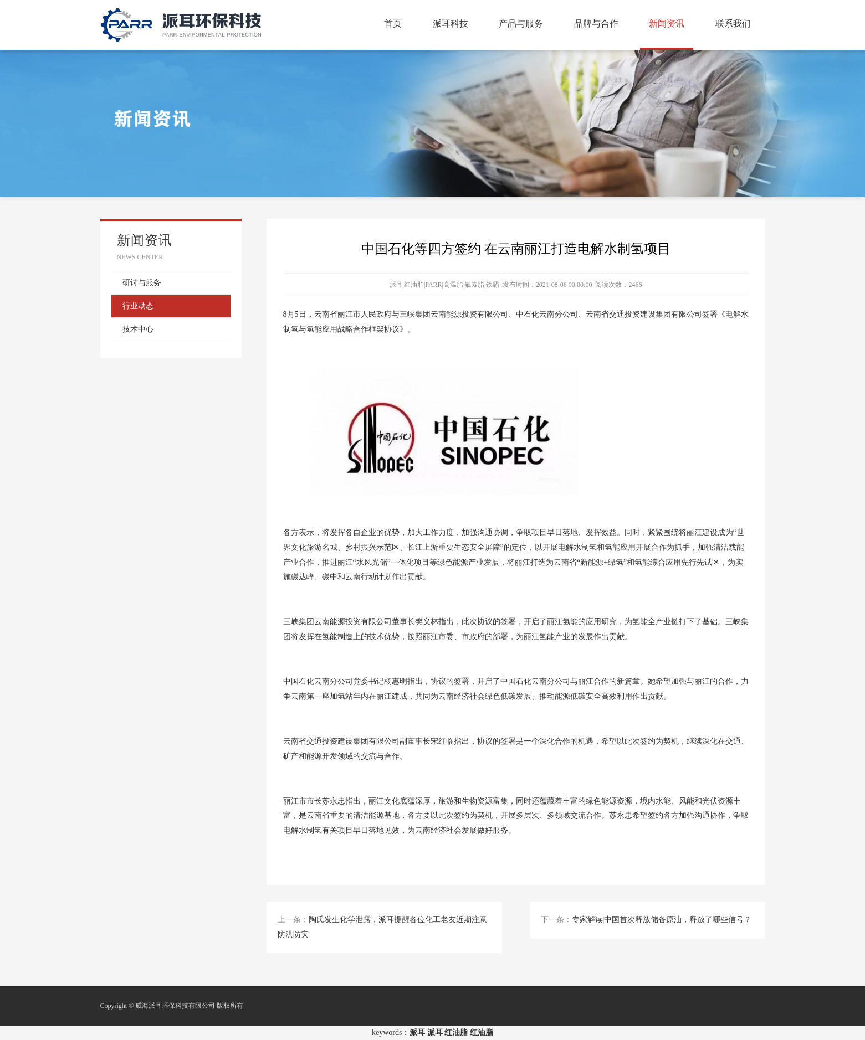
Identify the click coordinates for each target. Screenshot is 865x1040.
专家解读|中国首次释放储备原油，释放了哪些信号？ (662, 919)
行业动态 (137, 306)
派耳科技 (450, 23)
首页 (393, 23)
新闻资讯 (666, 23)
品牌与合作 (596, 23)
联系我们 (733, 23)
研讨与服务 (141, 283)
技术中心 (137, 329)
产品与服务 (521, 23)
